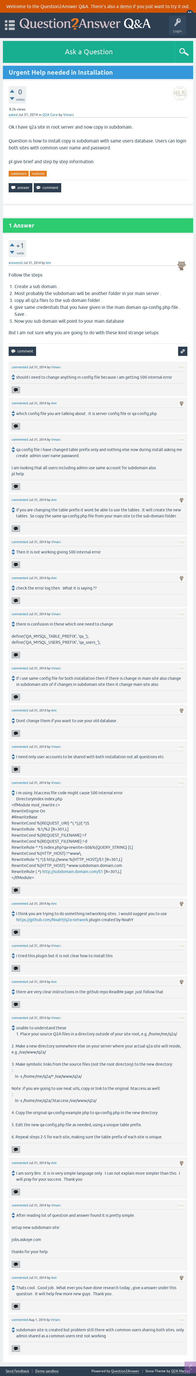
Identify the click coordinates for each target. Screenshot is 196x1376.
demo (126, 6)
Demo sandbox (47, 1371)
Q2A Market (180, 1371)
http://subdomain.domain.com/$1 (72, 871)
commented (20, 367)
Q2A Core (50, 115)
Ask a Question (89, 52)
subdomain (18, 173)
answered (16, 262)
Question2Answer (125, 1371)
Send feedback (17, 1371)
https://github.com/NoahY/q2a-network (52, 919)
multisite (38, 173)
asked (13, 115)
